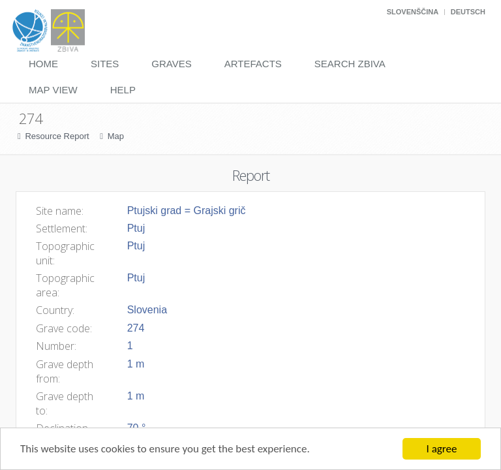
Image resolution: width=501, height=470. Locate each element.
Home (43, 63)
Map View (53, 89)
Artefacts (253, 63)
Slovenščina (412, 12)
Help (123, 89)
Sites (105, 63)
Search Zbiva (350, 63)
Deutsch (468, 12)
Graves (171, 63)
